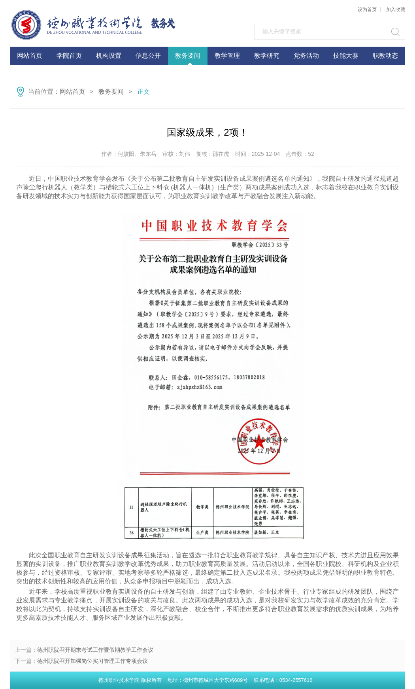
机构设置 (108, 55)
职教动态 (385, 55)
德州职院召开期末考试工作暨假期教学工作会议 (95, 650)
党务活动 (306, 55)
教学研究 (266, 55)
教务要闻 (187, 55)
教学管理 (227, 55)
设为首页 (367, 9)
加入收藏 (395, 9)
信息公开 (148, 55)
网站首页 (29, 55)
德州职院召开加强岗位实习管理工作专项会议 (92, 661)
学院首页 (69, 55)
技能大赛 (345, 55)
